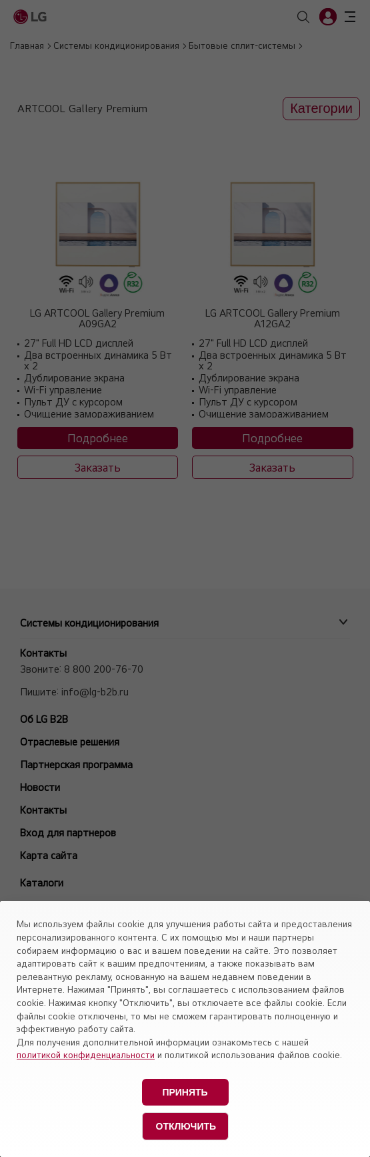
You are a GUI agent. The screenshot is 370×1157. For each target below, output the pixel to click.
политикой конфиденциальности (86, 1054)
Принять (184, 1092)
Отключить (186, 1126)
